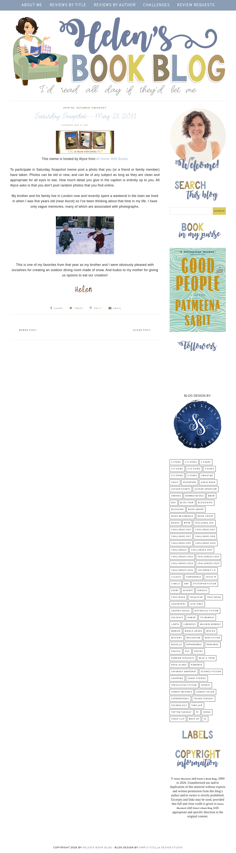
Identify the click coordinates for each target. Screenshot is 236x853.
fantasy (202, 590)
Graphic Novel (180, 611)
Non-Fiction (212, 638)
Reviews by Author (115, 5)
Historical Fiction (207, 611)
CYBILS (175, 584)
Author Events (180, 489)
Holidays (177, 617)
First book (178, 597)
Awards (176, 496)
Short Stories (197, 678)
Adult (175, 482)
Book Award (196, 509)
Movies (210, 631)
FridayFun (196, 597)
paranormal (194, 644)
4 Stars (209, 469)
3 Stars (206, 462)
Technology (179, 705)
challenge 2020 (205, 543)
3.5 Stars (177, 469)
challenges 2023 (208, 557)
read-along (179, 665)
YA (205, 719)
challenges (179, 550)
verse (207, 712)
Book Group (205, 516)
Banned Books (194, 496)
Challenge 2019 (181, 543)
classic (176, 577)
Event (175, 590)
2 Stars (176, 462)
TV (197, 712)
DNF (186, 584)
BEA (173, 503)
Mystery (176, 638)
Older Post (142, 330)
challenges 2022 (182, 557)
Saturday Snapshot (91, 107)
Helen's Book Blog (97, 847)
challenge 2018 (205, 536)
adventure (190, 482)
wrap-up (194, 719)
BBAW (211, 496)
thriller (196, 705)
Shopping (177, 678)
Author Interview (206, 489)
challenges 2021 (201, 550)
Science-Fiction (211, 671)
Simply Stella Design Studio (161, 847)
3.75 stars (193, 469)
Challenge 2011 (204, 523)
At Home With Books (112, 159)
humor (191, 617)
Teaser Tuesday (203, 699)
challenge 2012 (181, 530)
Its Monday (207, 617)
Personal (213, 644)
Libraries (189, 624)
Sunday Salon (205, 692)
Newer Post (28, 330)
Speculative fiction (184, 685)
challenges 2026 (182, 570)
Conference (193, 577)
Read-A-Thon (207, 658)
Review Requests (196, 5)
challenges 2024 (182, 563)
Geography (178, 604)
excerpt (188, 590)
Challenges (156, 5)
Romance (196, 665)
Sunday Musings (181, 692)
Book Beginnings (182, 516)
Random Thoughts (182, 658)
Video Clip (177, 719)
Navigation (193, 638)
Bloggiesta (205, 503)
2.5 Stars (191, 462)
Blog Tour (187, 503)
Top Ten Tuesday (181, 712)
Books (175, 523)
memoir (175, 631)
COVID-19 (211, 577)
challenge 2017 (181, 536)
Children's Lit (207, 570)
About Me (31, 5)
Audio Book (208, 482)
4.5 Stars (177, 475)
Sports (205, 685)
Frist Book (214, 597)
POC (187, 651)
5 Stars (192, 475)
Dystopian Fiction (204, 584)
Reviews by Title (68, 5)
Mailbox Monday (210, 624)
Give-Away (196, 604)
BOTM (187, 523)
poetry (198, 651)
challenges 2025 (209, 563)
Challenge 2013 (205, 530)
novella (176, 644)
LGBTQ (175, 624)
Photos (69, 107)
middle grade (193, 631)
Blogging (177, 509)
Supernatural (180, 699)
